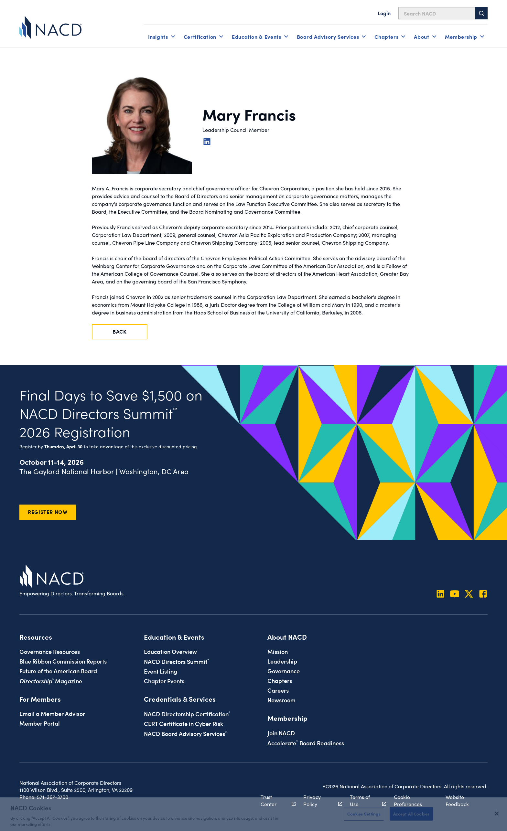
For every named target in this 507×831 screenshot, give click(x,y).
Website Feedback (457, 800)
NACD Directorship (187, 713)
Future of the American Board (58, 670)
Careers (278, 690)
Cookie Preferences (408, 800)
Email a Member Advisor (52, 713)
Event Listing (160, 671)
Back (120, 331)
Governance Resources (49, 651)
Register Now (48, 511)
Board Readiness (305, 743)
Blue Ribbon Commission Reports (63, 661)
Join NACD (281, 733)
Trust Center (274, 800)
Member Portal (39, 723)
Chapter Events (164, 681)
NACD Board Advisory (185, 733)
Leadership (282, 661)
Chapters (279, 680)
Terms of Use (364, 800)
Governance (283, 670)
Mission (277, 651)
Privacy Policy (319, 800)
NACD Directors (176, 661)
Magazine (50, 681)
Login (384, 12)
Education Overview (170, 651)
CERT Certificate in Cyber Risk (183, 723)
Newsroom (281, 700)
